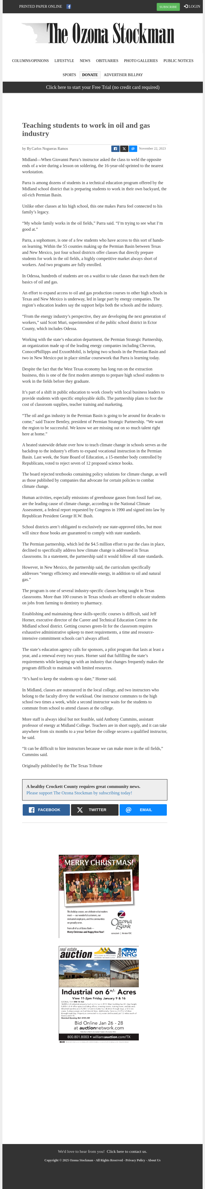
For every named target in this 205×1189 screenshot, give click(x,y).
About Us (154, 1160)
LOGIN (192, 6)
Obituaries (107, 61)
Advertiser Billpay (123, 75)
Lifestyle (64, 61)
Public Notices (178, 61)
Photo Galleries (141, 61)
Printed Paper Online (40, 7)
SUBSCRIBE (168, 7)
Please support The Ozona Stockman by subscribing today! (79, 792)
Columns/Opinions (30, 61)
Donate (90, 75)
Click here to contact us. (127, 1151)
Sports (69, 75)
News (85, 61)
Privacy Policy (135, 1160)
